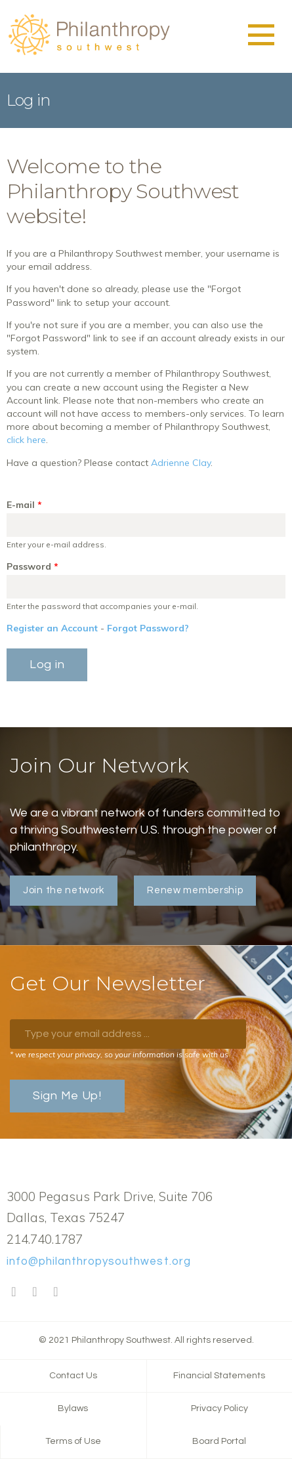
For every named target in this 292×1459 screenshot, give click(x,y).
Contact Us (73, 1375)
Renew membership (195, 890)
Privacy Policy (219, 1408)
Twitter (35, 1292)
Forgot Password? (148, 628)
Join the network (63, 890)
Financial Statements (219, 1375)
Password (32, 566)
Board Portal (219, 1441)
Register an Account (52, 628)
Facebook (14, 1292)
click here (26, 440)
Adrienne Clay (181, 463)
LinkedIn (56, 1292)
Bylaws (73, 1408)
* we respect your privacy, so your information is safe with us (119, 1054)
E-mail (24, 505)
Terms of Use (73, 1441)
